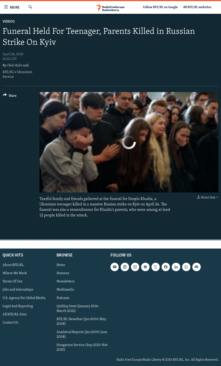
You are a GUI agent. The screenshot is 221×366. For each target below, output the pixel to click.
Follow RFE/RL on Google (160, 7)
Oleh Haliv (14, 65)
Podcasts (63, 298)
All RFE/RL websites (197, 7)
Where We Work (15, 273)
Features (63, 273)
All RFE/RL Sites (15, 314)
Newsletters (65, 281)
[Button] (9, 96)
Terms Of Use (12, 281)
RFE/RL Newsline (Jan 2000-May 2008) (81, 321)
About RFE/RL (13, 265)
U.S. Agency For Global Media (24, 298)
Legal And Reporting (18, 306)
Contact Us (10, 322)
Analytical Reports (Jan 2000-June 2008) (82, 334)
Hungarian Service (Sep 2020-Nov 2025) (82, 347)
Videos (9, 22)
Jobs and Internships (18, 289)
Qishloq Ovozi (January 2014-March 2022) (78, 308)
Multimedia (65, 289)
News (61, 265)
